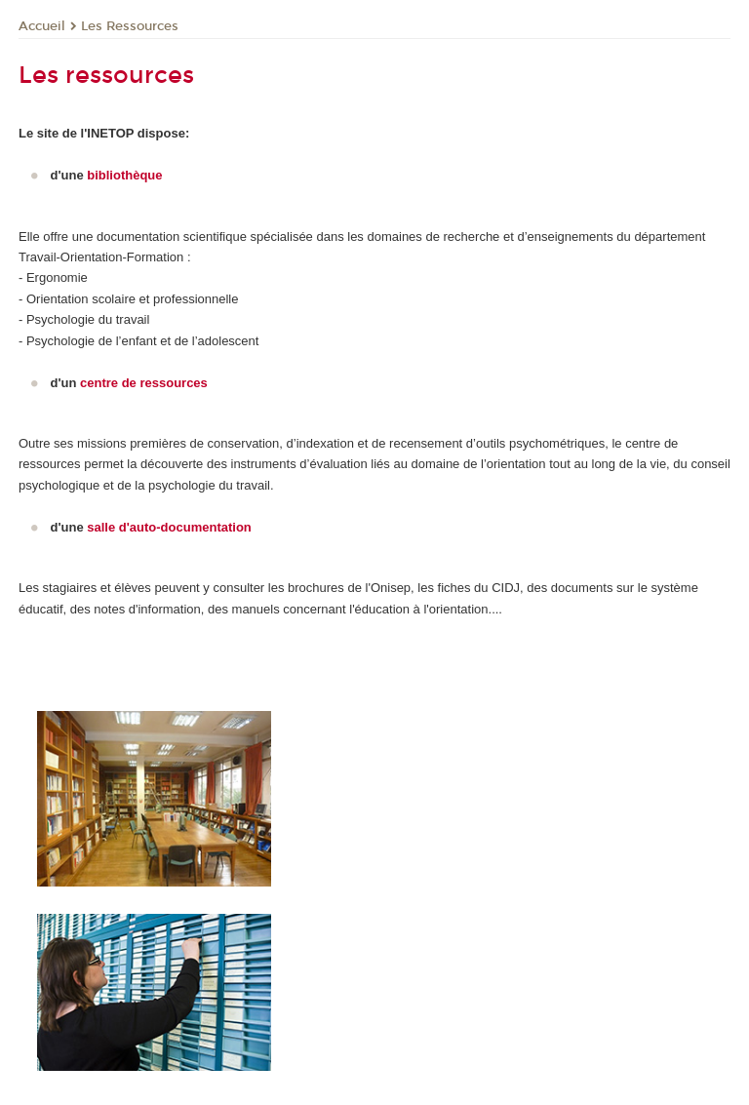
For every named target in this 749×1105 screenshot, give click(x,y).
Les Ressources (129, 26)
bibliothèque (124, 175)
